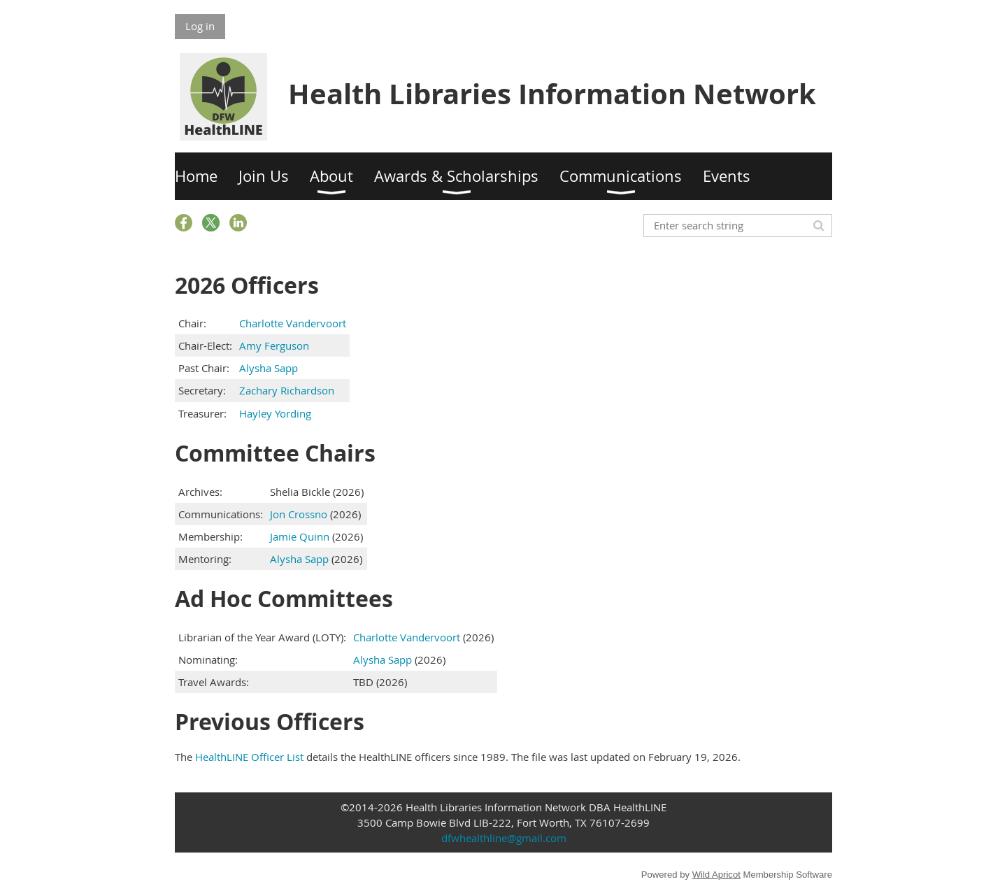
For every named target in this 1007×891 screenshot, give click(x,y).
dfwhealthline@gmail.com (503, 838)
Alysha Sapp (268, 368)
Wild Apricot (716, 874)
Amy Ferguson (274, 345)
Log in (200, 26)
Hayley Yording (275, 413)
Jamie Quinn (299, 536)
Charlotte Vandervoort (292, 323)
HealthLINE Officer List (249, 757)
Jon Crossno (298, 514)
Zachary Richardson (286, 390)
